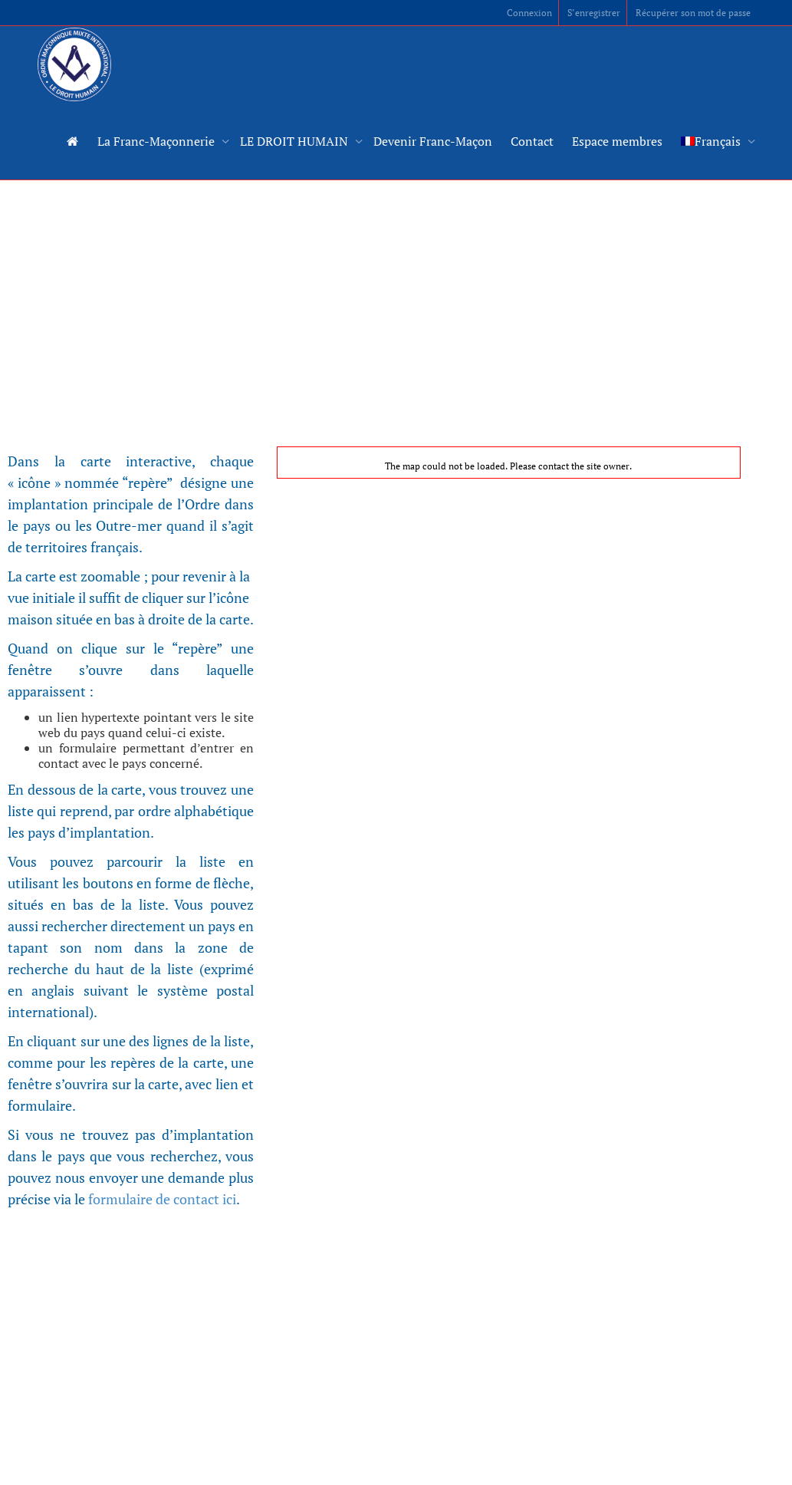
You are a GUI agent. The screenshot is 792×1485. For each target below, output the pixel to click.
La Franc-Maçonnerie (157, 141)
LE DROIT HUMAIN (295, 141)
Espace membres (617, 141)
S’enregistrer (593, 12)
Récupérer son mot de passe (693, 12)
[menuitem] (714, 141)
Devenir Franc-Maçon (432, 141)
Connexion (529, 12)
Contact (532, 141)
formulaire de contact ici (162, 1199)
